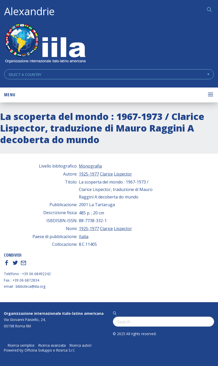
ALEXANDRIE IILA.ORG (45, 44)
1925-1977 (89, 174)
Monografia (90, 166)
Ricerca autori (80, 345)
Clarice (106, 174)
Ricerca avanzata (52, 345)
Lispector (123, 174)
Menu (9, 95)
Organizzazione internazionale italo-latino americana (54, 313)
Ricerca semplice (21, 345)
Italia (83, 236)
